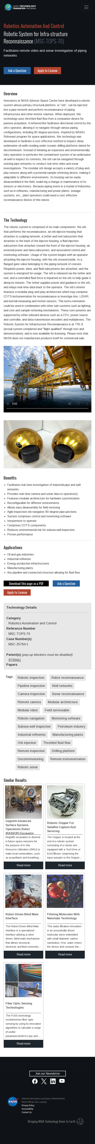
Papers (11, 664)
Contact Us (27, 1112)
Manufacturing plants (68, 734)
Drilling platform (63, 751)
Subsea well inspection (34, 726)
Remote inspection (31, 751)
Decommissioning (30, 759)
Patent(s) (39, 655)
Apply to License (47, 70)
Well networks (62, 686)
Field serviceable (57, 710)
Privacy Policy (28, 1105)
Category (13, 618)
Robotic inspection (31, 677)
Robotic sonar (28, 767)
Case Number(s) (18, 639)
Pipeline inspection (31, 686)
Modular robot (28, 710)
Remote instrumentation (67, 759)
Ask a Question (17, 70)
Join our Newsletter (47, 1073)
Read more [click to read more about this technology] (24, 865)
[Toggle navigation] (86, 7)
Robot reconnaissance (67, 677)
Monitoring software (66, 718)
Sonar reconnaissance (68, 694)
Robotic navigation (31, 718)
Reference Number (20, 628)
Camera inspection (31, 694)
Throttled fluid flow (56, 743)
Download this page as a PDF (26, 583)
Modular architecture (63, 702)
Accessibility (27, 1108)
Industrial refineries (32, 734)
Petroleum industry (71, 726)
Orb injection (27, 743)
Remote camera (29, 702)
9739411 (14, 660)
